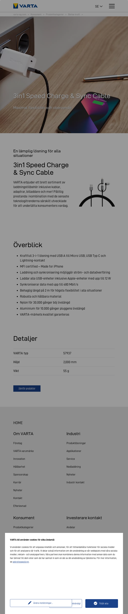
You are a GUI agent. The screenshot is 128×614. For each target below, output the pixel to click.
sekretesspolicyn (21, 561)
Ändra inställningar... (30, 603)
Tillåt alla (103, 603)
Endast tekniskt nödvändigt (68, 603)
